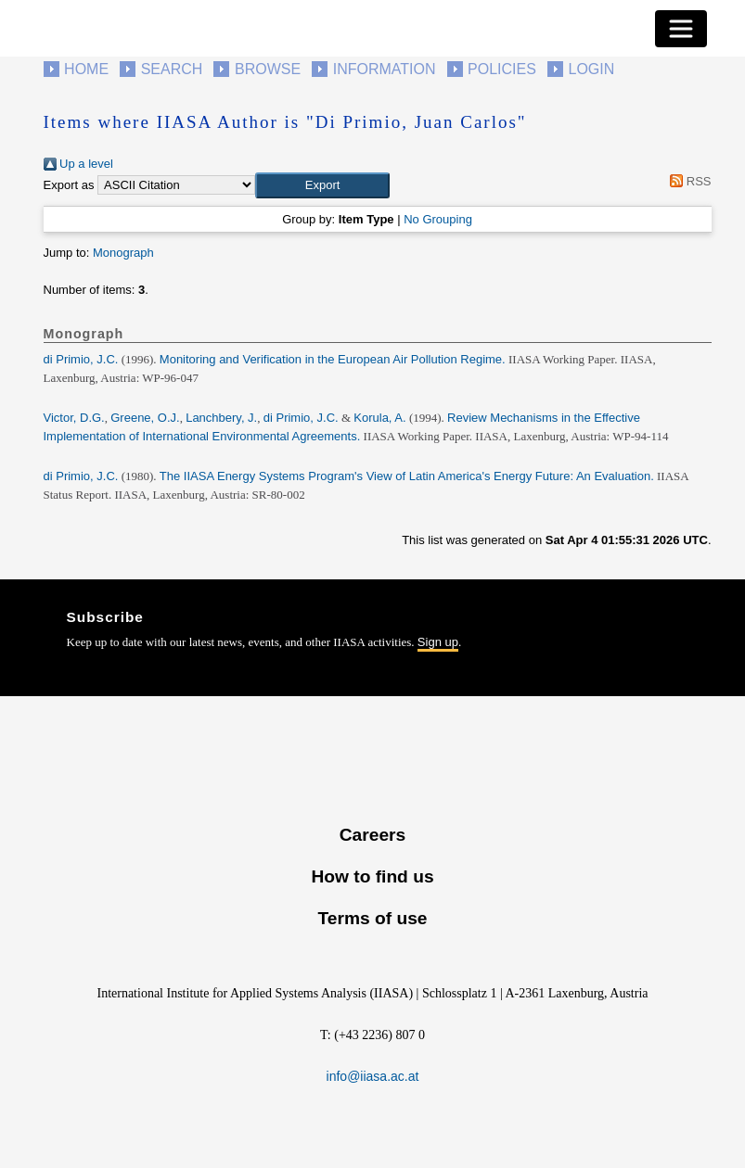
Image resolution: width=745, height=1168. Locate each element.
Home (86, 69)
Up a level (78, 164)
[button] (322, 185)
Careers (372, 834)
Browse (268, 69)
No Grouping (438, 219)
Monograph (123, 253)
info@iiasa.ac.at (373, 1076)
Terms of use (372, 918)
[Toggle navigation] (681, 28)
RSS (688, 181)
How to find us (372, 876)
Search (172, 69)
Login (592, 69)
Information (384, 69)
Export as (69, 185)
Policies (502, 69)
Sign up (437, 642)
